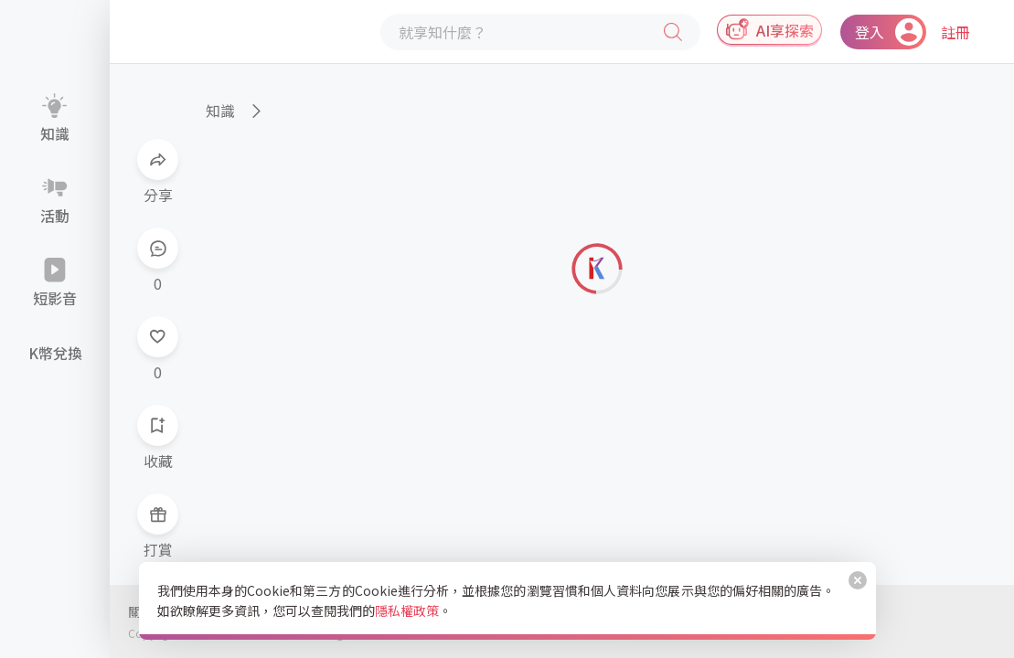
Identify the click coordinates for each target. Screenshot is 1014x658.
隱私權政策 (407, 610)
